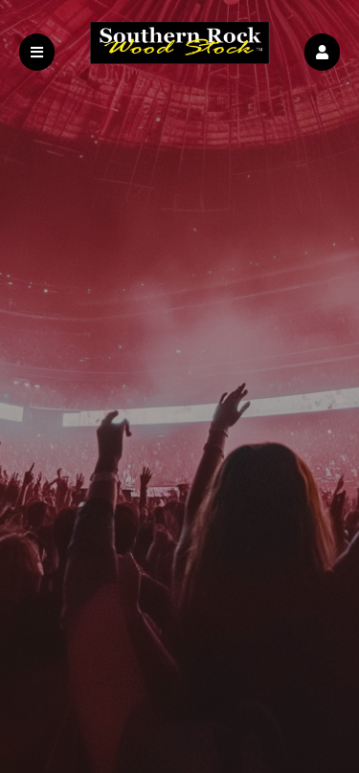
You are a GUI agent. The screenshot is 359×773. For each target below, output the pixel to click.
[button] (322, 52)
